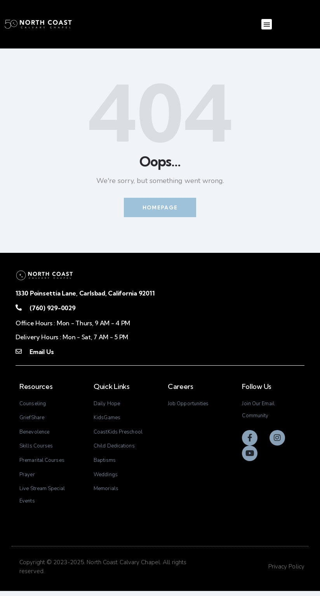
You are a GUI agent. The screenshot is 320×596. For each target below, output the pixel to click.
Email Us (42, 352)
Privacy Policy (286, 571)
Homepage (160, 207)
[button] (266, 24)
